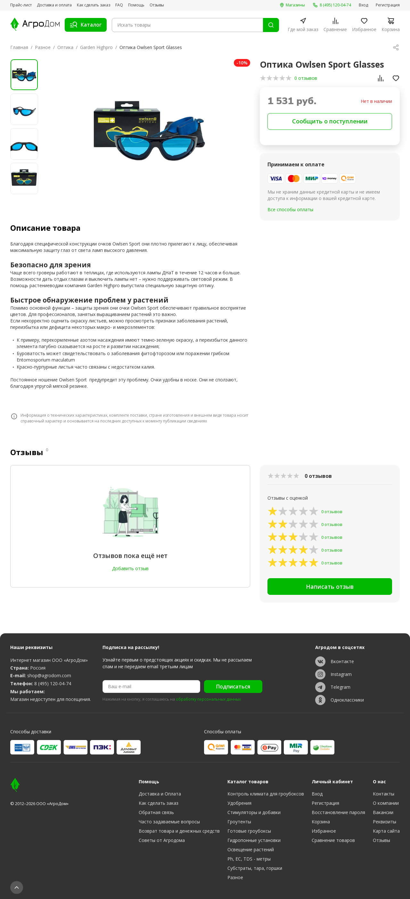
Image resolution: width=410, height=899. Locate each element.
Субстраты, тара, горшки (254, 868)
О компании (386, 803)
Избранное (324, 831)
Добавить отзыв (130, 568)
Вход (363, 5)
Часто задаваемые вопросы (169, 822)
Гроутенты (239, 822)
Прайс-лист (21, 5)
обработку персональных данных (208, 699)
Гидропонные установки (254, 840)
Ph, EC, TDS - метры (249, 859)
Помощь (136, 5)
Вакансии (383, 812)
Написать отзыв (330, 586)
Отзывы (157, 5)
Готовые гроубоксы (249, 831)
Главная (19, 47)
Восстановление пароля (338, 812)
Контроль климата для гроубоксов (265, 794)
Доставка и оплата (54, 5)
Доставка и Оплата (160, 794)
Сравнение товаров (333, 840)
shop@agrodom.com (49, 675)
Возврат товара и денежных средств (179, 831)
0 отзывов (305, 78)
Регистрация (388, 5)
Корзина (321, 822)
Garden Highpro (96, 47)
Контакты (383, 794)
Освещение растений (250, 849)
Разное (43, 47)
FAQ (119, 5)
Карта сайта (386, 831)
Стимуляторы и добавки (254, 812)
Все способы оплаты (290, 209)
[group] (148, 130)
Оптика (65, 47)
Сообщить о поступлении (330, 121)
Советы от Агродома (162, 840)
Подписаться (233, 686)
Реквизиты (384, 822)
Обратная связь (156, 812)
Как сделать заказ (93, 5)
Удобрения (239, 803)
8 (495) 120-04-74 (52, 683)
